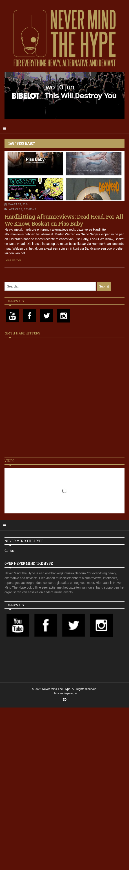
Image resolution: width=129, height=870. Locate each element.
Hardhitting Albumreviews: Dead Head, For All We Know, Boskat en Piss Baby (63, 220)
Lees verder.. (13, 260)
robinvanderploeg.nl (64, 693)
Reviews (30, 209)
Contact (9, 550)
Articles (15, 209)
